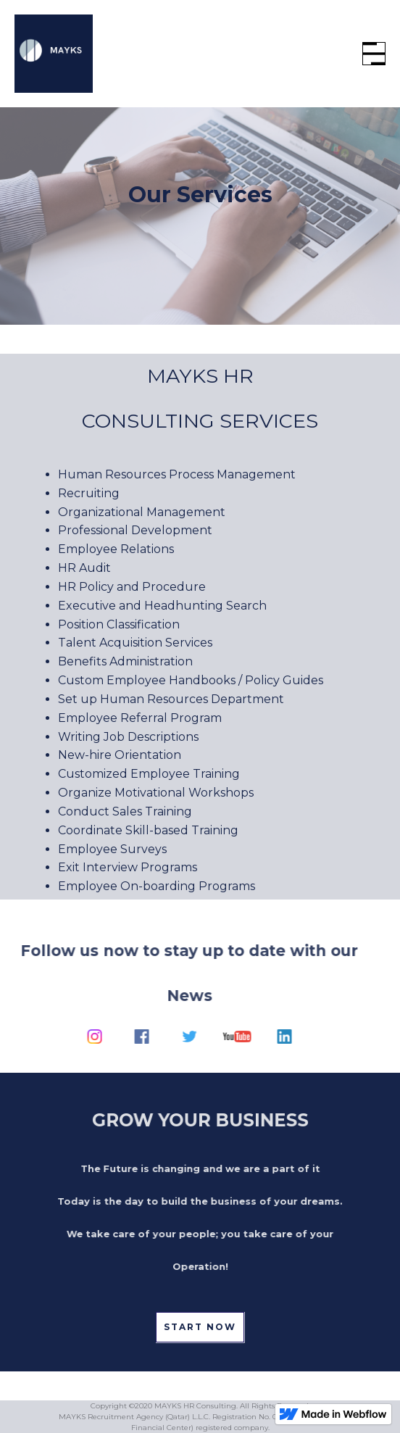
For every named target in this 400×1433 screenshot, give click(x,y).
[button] (374, 54)
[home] (53, 53)
